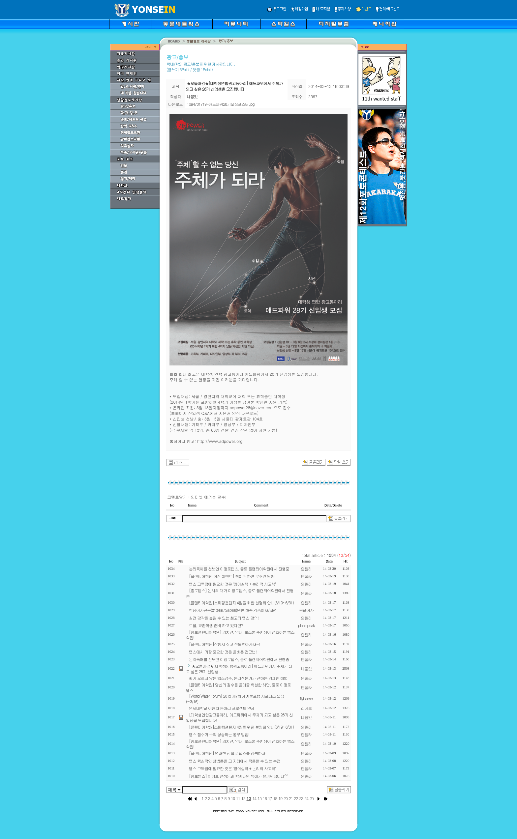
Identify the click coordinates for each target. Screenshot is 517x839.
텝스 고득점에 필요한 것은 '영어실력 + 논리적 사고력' (232, 584)
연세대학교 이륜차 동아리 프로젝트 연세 (222, 708)
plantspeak (306, 625)
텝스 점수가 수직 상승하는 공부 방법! (219, 734)
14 (254, 798)
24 (306, 798)
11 (238, 798)
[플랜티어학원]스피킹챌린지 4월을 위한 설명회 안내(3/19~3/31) (241, 602)
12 (243, 798)
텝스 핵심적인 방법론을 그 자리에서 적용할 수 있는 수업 (234, 761)
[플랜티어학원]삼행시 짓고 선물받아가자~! (224, 644)
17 (270, 798)
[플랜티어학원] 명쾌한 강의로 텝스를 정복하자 (227, 753)
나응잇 (306, 668)
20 (286, 798)
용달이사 (306, 610)
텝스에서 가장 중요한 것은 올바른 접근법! (223, 651)
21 (291, 798)
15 (259, 798)
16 (265, 798)
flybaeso (306, 698)
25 (312, 798)
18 (275, 798)
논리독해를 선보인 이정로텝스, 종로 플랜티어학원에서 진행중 (239, 568)
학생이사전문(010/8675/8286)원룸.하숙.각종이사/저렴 (233, 610)
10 (233, 798)
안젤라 (306, 568)
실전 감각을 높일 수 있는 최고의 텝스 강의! (223, 618)
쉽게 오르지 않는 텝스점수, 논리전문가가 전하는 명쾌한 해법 (238, 678)
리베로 (306, 708)
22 (296, 798)
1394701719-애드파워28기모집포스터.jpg (221, 104)
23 (301, 798)
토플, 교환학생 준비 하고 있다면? (216, 625)
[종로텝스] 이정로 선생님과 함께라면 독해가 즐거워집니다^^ (238, 776)
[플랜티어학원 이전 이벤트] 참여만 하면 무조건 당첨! (232, 576)
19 (280, 798)
